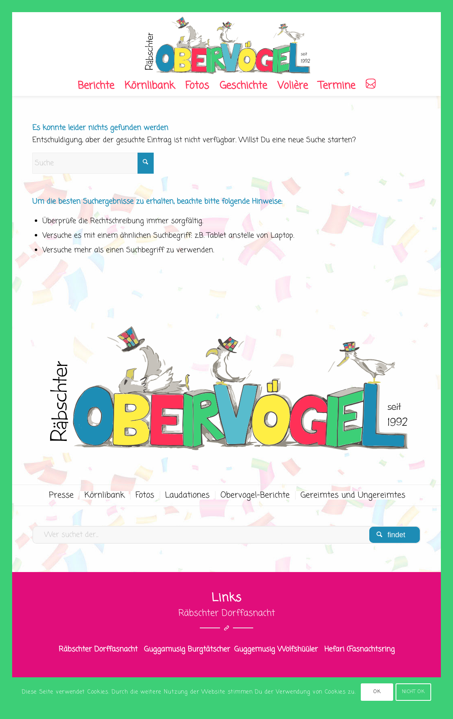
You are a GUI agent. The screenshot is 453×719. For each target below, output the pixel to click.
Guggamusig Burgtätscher (187, 649)
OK (377, 692)
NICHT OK (413, 692)
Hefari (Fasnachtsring (359, 649)
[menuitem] (95, 86)
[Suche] (93, 163)
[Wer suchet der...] (226, 535)
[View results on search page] (394, 535)
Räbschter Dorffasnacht (98, 649)
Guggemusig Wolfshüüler (276, 649)
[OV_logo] (226, 44)
